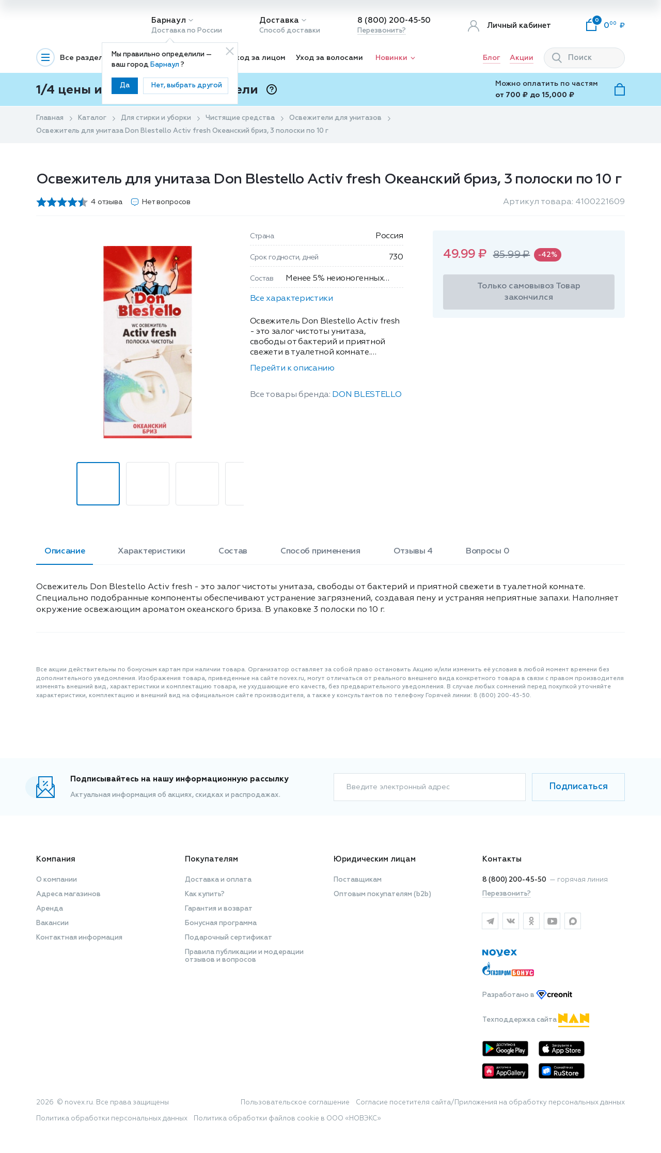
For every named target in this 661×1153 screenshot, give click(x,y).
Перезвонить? (381, 30)
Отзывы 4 (413, 551)
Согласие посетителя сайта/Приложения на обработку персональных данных (490, 1102)
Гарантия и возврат (219, 908)
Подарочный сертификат (228, 937)
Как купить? (205, 894)
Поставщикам (358, 880)
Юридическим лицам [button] (375, 859)
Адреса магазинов (68, 894)
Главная (50, 118)
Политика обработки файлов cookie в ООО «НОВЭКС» (287, 1118)
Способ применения (320, 551)
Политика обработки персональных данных (111, 1118)
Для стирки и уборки (156, 118)
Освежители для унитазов (335, 118)
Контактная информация (79, 937)
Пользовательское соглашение (295, 1102)
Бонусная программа (221, 923)
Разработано (527, 995)
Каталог (92, 118)
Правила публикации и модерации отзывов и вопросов (244, 956)
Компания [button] (55, 859)
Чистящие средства (240, 118)
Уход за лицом (258, 58)
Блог (491, 58)
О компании (56, 880)
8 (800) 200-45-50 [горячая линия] (514, 880)
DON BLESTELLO (366, 395)
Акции (521, 58)
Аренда (49, 908)
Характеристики (151, 551)
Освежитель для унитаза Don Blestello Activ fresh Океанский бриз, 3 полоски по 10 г (182, 131)
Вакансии (52, 923)
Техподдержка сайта (535, 1020)
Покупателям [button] (211, 859)
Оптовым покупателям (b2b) (382, 894)
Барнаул (168, 20)
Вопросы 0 (487, 551)
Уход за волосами (329, 58)
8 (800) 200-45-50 (394, 20)
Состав (232, 551)
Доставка (279, 20)
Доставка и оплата (218, 880)
